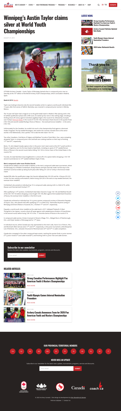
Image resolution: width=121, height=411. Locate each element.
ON (13, 351)
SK (73, 351)
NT (100, 351)
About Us (81, 5)
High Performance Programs (45, 5)
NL (91, 351)
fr (106, 4)
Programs (61, 5)
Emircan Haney (18, 120)
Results (16, 100)
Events (31, 5)
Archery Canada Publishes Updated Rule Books (105, 30)
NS (30, 351)
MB (47, 351)
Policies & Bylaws (56, 400)
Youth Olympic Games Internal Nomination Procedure (46, 297)
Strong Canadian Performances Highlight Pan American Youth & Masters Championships (47, 280)
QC (21, 351)
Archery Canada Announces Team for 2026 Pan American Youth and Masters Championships (48, 314)
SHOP (89, 5)
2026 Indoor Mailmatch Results (104, 47)
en (102, 4)
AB (82, 351)
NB (39, 351)
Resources (71, 5)
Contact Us (67, 400)
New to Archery (20, 5)
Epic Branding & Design (78, 397)
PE (65, 351)
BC (56, 351)
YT (108, 351)
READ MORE (31, 286)
